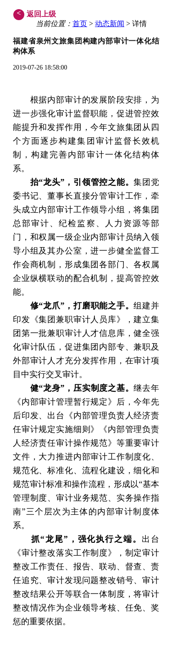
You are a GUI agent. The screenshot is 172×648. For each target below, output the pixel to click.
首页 (79, 23)
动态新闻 (109, 23)
